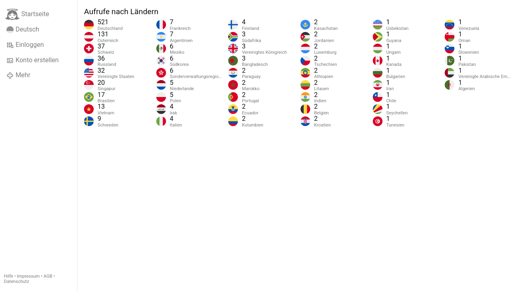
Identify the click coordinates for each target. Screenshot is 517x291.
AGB (48, 276)
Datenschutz (16, 281)
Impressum (28, 276)
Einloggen (25, 45)
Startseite (27, 14)
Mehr (18, 75)
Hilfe (8, 276)
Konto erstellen (32, 60)
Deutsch (22, 29)
